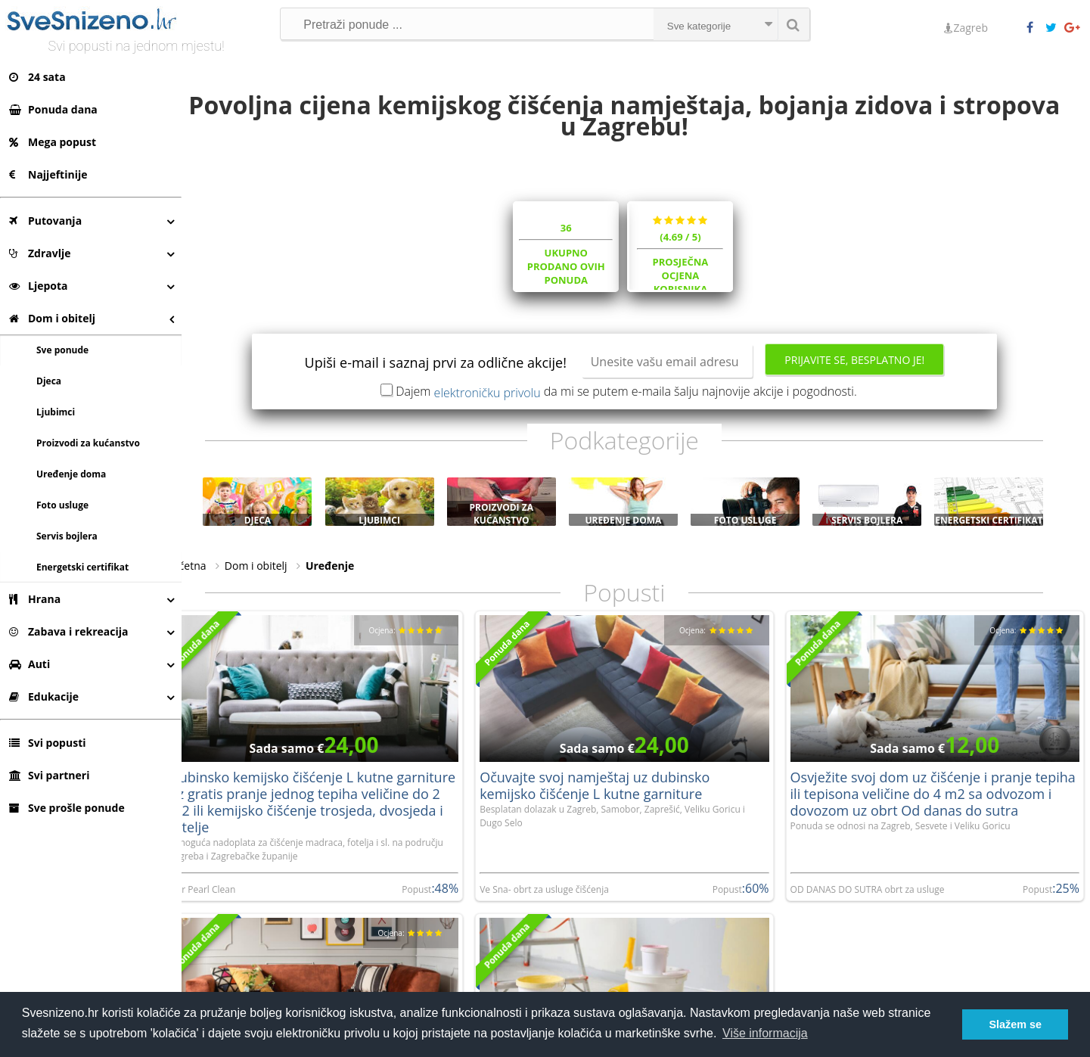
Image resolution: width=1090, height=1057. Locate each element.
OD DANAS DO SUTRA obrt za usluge (874, 893)
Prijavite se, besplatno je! (866, 367)
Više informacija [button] (765, 1033)
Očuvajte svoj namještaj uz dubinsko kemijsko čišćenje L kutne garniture (610, 789)
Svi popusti (47, 742)
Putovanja (45, 220)
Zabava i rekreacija (68, 631)
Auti (29, 664)
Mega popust (52, 142)
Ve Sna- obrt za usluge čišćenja (559, 893)
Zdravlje (40, 253)
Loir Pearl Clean (225, 893)
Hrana (35, 599)
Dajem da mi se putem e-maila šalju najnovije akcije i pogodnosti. (637, 398)
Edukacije (44, 696)
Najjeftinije (48, 174)
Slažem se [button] (1015, 1024)
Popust (432, 893)
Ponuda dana (53, 109)
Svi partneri (49, 775)
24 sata (37, 77)
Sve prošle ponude (67, 808)
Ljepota (38, 285)
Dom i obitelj (52, 318)
